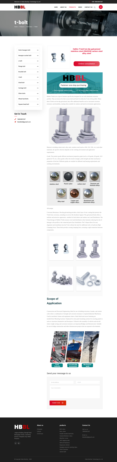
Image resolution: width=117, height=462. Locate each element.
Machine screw (64, 438)
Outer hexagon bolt (28, 50)
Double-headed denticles (67, 434)
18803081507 (86, 431)
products (72, 7)
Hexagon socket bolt (28, 55)
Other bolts (28, 93)
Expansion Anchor (65, 445)
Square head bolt (28, 104)
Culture (39, 431)
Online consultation (86, 64)
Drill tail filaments (65, 443)
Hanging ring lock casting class (68, 447)
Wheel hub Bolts (28, 99)
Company (39, 429)
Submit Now (58, 403)
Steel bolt (28, 83)
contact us (88, 7)
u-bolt (28, 61)
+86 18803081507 (97, 2)
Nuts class (63, 431)
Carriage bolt (28, 88)
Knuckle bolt (28, 72)
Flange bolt (28, 66)
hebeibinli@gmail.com (88, 437)
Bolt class (29, 27)
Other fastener (64, 449)
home (56, 7)
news (80, 7)
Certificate (40, 434)
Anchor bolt (63, 452)
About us (63, 7)
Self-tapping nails (65, 440)
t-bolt (35, 27)
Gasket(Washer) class (66, 436)
